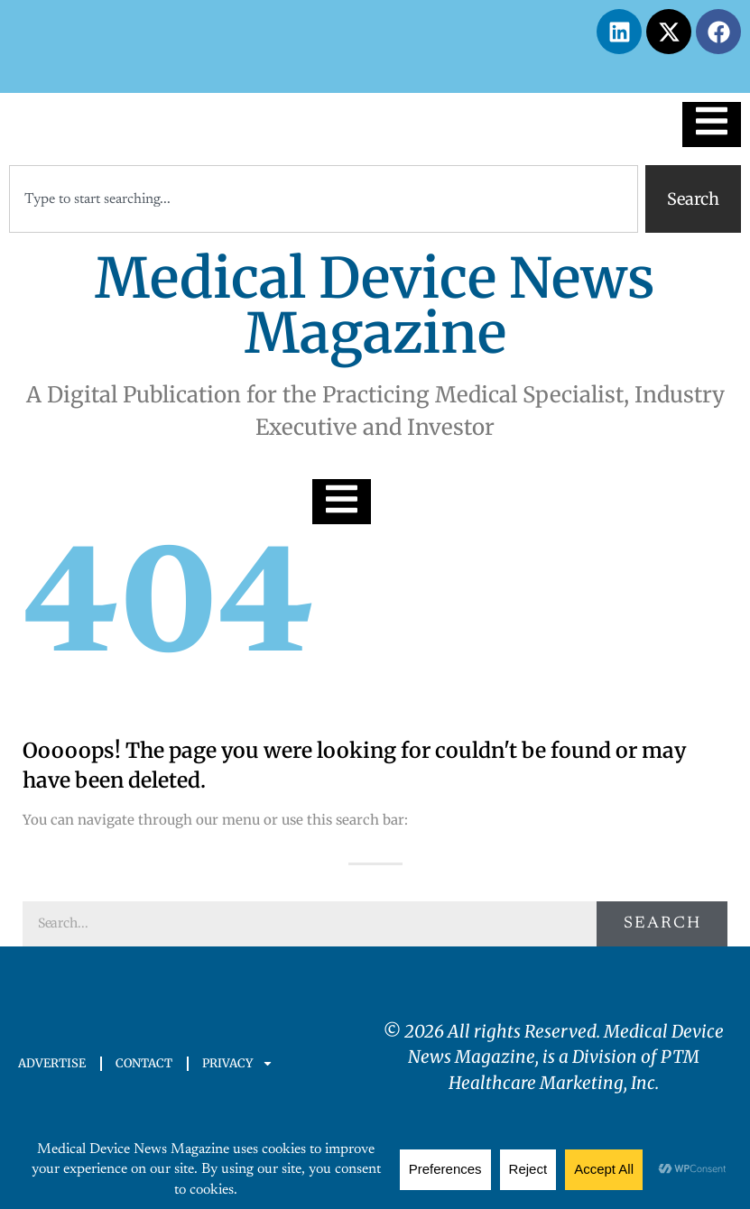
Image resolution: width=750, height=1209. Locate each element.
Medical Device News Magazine (375, 306)
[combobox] (323, 199)
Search (662, 924)
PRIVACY (237, 1063)
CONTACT (144, 1063)
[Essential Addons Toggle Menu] (711, 124)
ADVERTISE (52, 1063)
